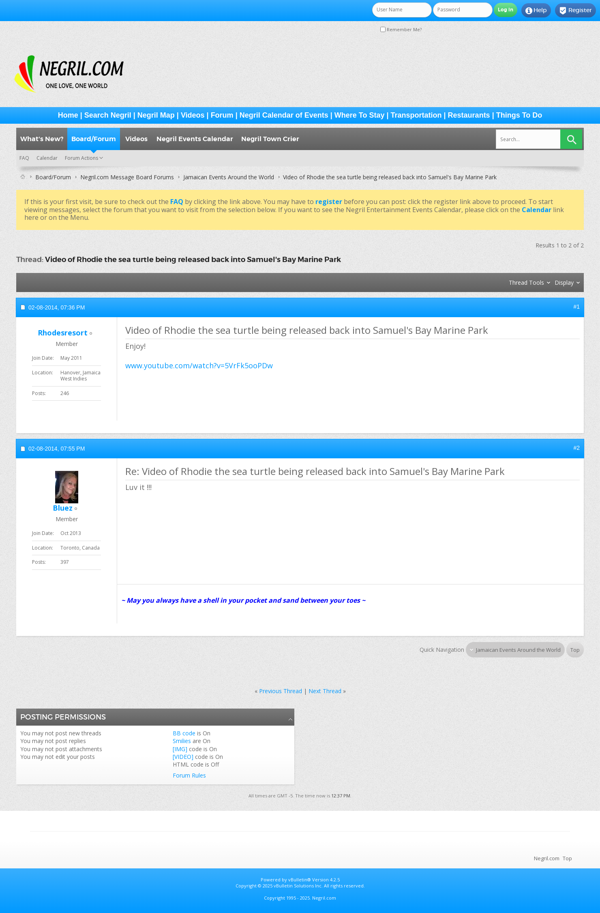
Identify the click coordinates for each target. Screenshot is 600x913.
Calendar (47, 158)
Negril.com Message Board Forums (127, 177)
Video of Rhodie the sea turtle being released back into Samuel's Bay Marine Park (193, 259)
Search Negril (107, 115)
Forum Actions (81, 158)
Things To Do (519, 115)
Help (536, 10)
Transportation (416, 115)
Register (575, 10)
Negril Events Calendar (194, 139)
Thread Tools (526, 282)
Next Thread (325, 691)
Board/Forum (93, 139)
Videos (193, 115)
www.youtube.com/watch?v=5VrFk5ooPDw (199, 365)
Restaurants (469, 115)
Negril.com (546, 858)
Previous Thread (280, 691)
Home (68, 115)
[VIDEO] (183, 756)
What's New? (41, 139)
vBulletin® (299, 879)
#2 (576, 448)
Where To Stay (359, 115)
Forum (222, 115)
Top (575, 649)
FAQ (24, 158)
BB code (184, 733)
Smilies (182, 741)
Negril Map (156, 115)
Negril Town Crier (270, 139)
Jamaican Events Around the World (228, 177)
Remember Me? (401, 29)
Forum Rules (189, 775)
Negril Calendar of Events (284, 115)
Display (564, 282)
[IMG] (180, 749)
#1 (576, 306)
